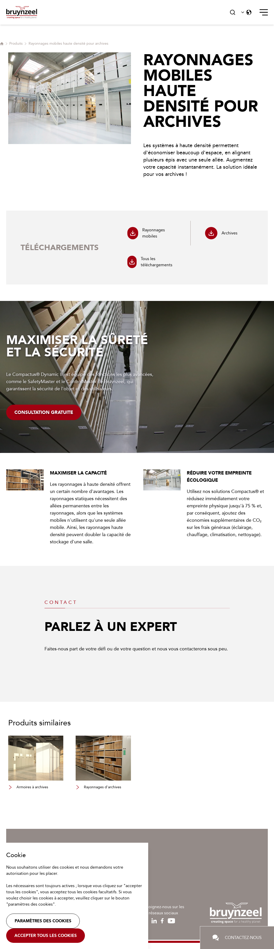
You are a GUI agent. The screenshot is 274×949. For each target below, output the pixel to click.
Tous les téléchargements (149, 262)
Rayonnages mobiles (146, 233)
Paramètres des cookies (43, 920)
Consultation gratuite (43, 412)
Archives (221, 233)
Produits (16, 43)
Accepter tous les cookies (45, 935)
